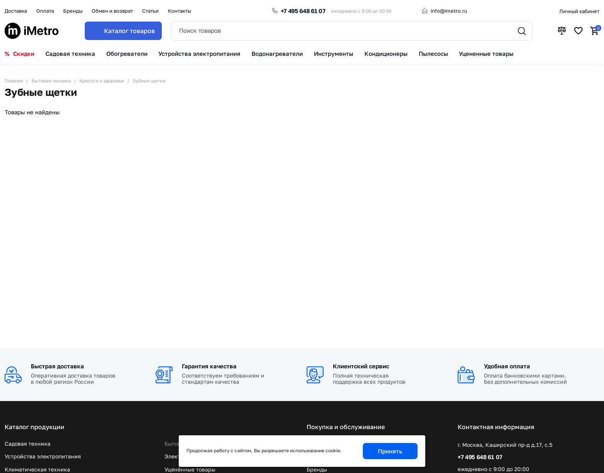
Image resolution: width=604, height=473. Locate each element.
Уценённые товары (189, 469)
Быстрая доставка (57, 366)
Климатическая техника (37, 469)
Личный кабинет (579, 11)
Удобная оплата (507, 366)
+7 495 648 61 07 (303, 10)
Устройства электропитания (43, 456)
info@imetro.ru (449, 11)
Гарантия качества (209, 366)
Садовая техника (27, 443)
